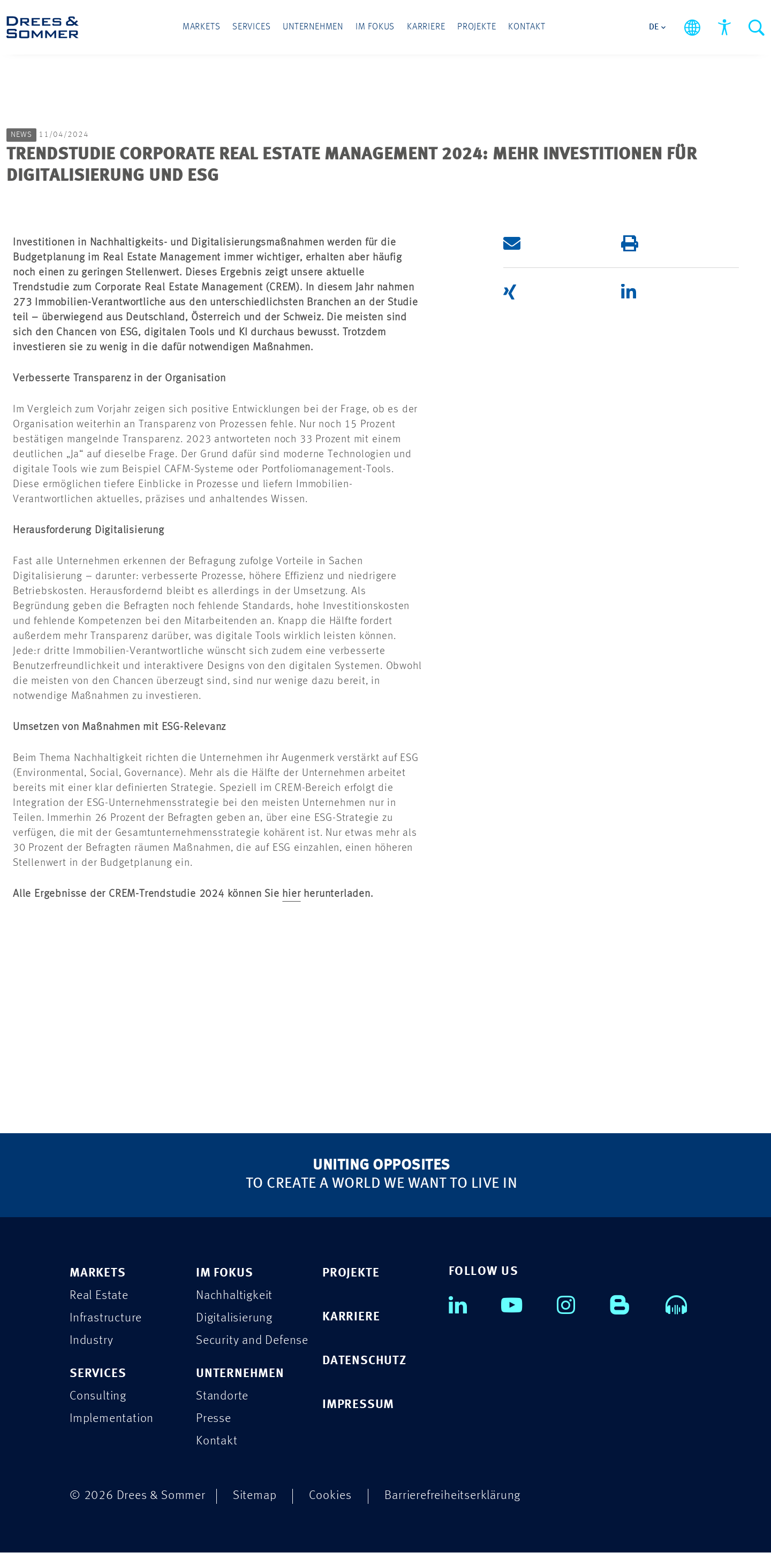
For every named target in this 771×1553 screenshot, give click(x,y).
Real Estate (99, 1296)
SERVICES (98, 1374)
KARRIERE (351, 1317)
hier (291, 894)
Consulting (98, 1396)
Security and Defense (252, 1341)
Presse (213, 1419)
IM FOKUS (224, 1273)
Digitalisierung (234, 1318)
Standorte (222, 1396)
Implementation (112, 1419)
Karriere (425, 27)
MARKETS (98, 1273)
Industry (91, 1341)
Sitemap (255, 1496)
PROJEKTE (350, 1273)
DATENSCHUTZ (364, 1361)
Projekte (476, 27)
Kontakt (526, 27)
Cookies (330, 1496)
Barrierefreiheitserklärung (452, 1496)
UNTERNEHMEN (240, 1374)
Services (252, 27)
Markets (203, 27)
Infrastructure (106, 1318)
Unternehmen (313, 27)
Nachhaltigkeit (234, 1296)
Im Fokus (375, 27)
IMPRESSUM (358, 1405)
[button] (546, 243)
